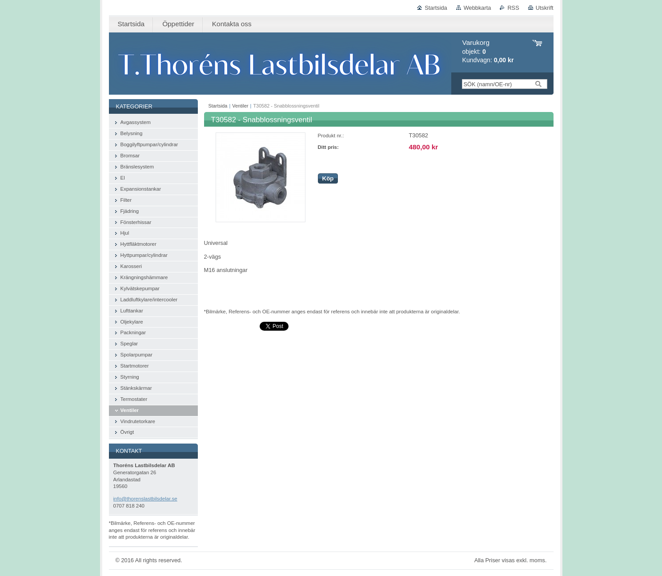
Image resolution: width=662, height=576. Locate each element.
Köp (328, 178)
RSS (513, 7)
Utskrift (545, 7)
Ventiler (240, 105)
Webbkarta (477, 7)
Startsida (436, 7)
